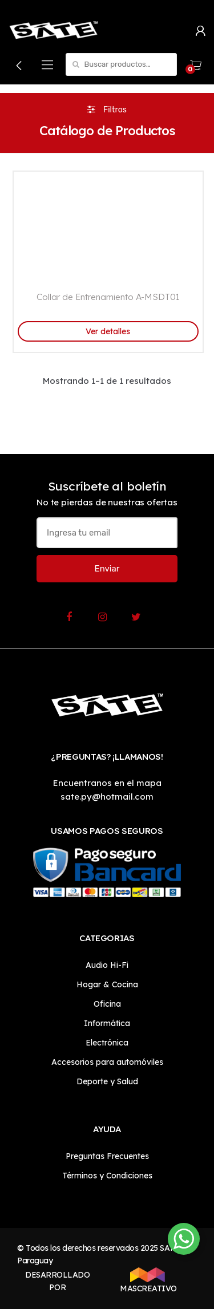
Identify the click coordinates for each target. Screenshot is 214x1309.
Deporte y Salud (107, 1081)
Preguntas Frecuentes (107, 1156)
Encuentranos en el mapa (107, 782)
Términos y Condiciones (107, 1175)
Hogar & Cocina (107, 984)
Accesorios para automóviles (107, 1062)
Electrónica (107, 1043)
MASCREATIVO (147, 1280)
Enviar (107, 569)
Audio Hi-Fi (107, 965)
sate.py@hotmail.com (107, 796)
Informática (107, 1023)
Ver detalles (108, 331)
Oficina (107, 1004)
